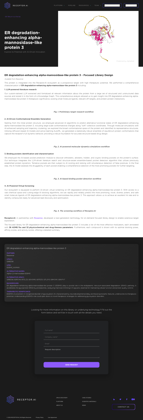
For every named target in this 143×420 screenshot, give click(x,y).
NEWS (84, 405)
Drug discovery (61, 397)
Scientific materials (89, 401)
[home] (19, 5)
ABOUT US (59, 405)
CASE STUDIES (86, 397)
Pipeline (72, 5)
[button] (59, 5)
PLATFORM (59, 401)
